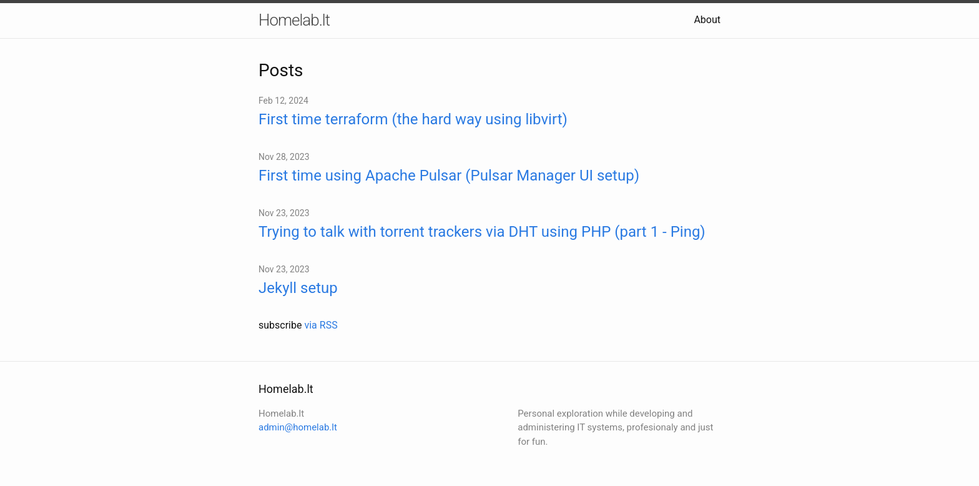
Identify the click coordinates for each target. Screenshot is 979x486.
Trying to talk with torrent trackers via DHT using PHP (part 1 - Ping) (482, 232)
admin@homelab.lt (297, 427)
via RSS (320, 325)
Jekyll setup (298, 288)
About (707, 20)
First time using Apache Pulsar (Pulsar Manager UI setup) (448, 175)
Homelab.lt (294, 20)
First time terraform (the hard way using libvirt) (413, 119)
